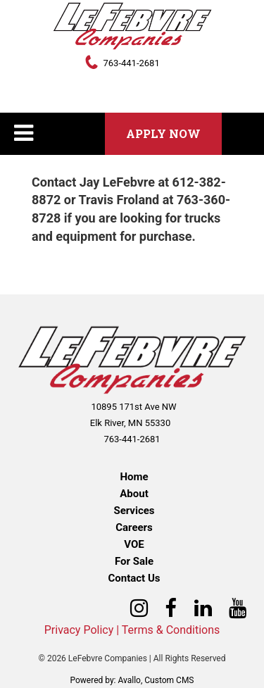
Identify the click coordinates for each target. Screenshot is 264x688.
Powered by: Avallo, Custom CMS (132, 680)
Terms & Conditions (171, 630)
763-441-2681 (131, 63)
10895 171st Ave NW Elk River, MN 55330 (133, 414)
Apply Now (163, 133)
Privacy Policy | (81, 630)
